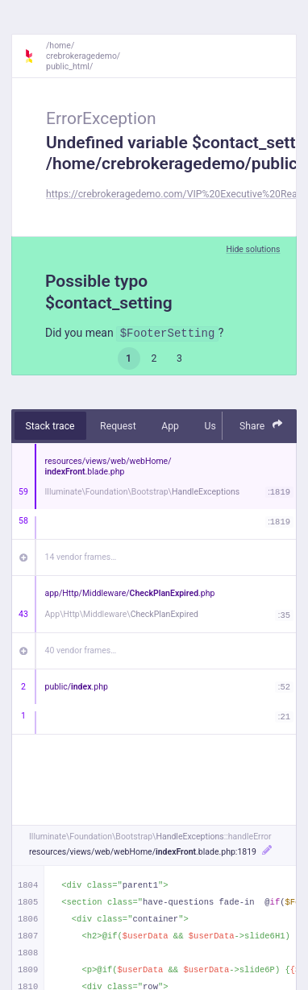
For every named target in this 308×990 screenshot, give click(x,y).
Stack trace (50, 426)
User (214, 426)
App (170, 426)
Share (261, 425)
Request (118, 426)
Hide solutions (253, 249)
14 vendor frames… (81, 557)
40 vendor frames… (81, 650)
